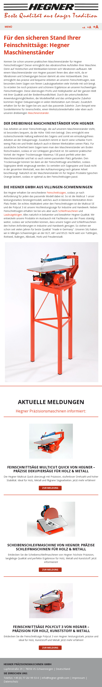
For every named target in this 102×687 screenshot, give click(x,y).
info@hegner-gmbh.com (55, 677)
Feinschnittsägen (56, 192)
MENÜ (8, 26)
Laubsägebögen (13, 214)
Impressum (78, 677)
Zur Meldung (50, 487)
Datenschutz (11, 681)
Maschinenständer (38, 113)
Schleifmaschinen (68, 211)
